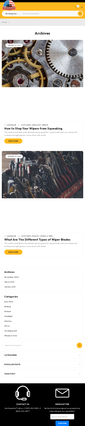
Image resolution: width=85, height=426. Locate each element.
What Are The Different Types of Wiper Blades (37, 170)
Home (4, 22)
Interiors (8, 252)
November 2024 (11, 208)
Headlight (36, 90)
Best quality (62, 371)
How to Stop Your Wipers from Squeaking (33, 94)
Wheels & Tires (46, 167)
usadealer (11, 90)
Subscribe (62, 354)
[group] (42, 63)
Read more (13, 106)
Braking (7, 237)
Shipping (62, 389)
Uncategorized (10, 261)
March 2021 (9, 212)
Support (62, 410)
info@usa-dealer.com (23, 382)
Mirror (45, 90)
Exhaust (35, 167)
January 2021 (10, 217)
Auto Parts (26, 90)
